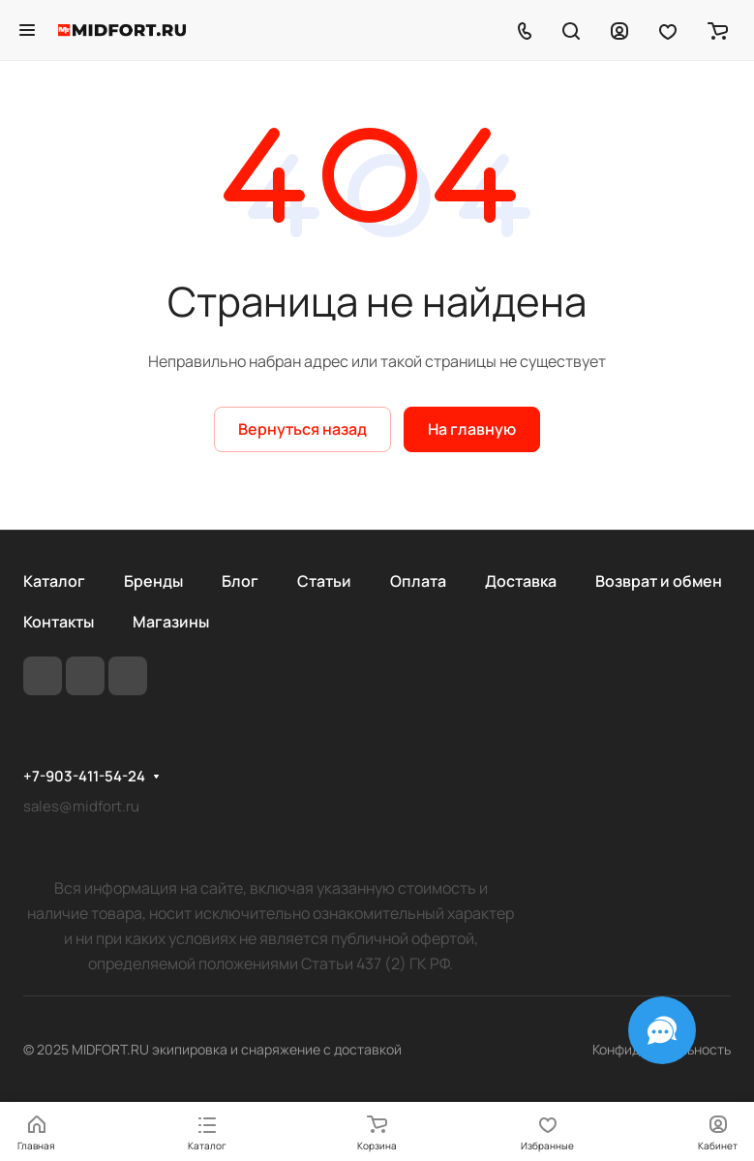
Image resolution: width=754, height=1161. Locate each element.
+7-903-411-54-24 (84, 776)
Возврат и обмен (658, 581)
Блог (240, 581)
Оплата (418, 581)
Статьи (324, 581)
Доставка (521, 581)
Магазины (171, 621)
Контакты (58, 621)
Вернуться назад (302, 429)
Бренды (153, 581)
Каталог (54, 581)
